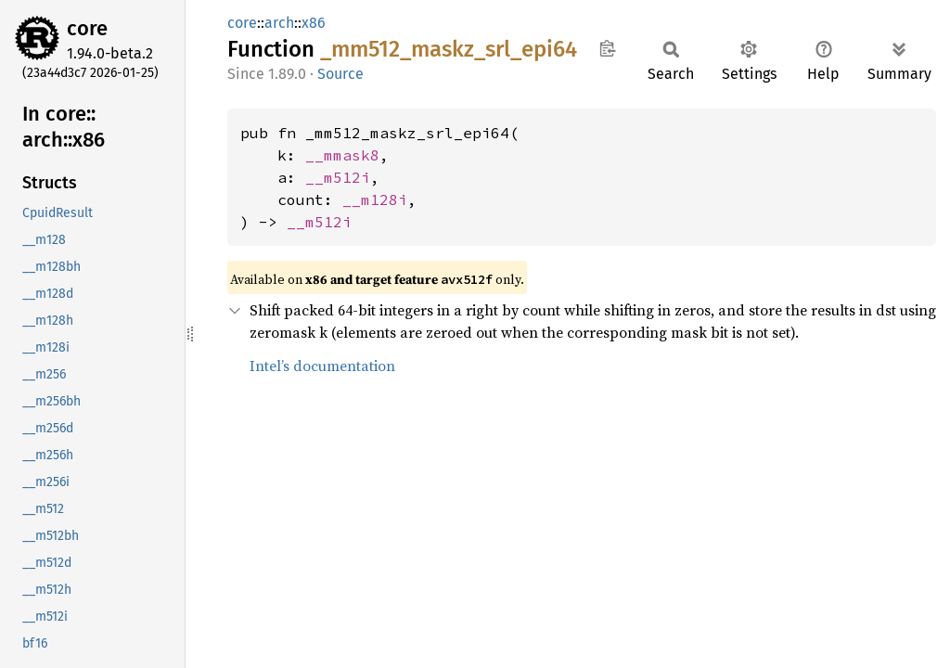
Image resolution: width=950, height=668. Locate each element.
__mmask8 (342, 155)
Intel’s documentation (322, 365)
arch (279, 23)
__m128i (374, 199)
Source (340, 74)
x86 (314, 23)
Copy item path (607, 48)
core (87, 28)
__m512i (337, 177)
